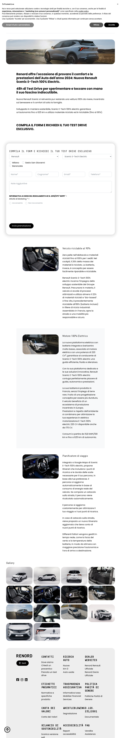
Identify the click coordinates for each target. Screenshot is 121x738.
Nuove (66, 665)
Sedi (22, 663)
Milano (15, 162)
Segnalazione (70, 713)
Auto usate (68, 672)
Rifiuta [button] (96, 25)
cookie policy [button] (83, 11)
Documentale (92, 716)
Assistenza (90, 734)
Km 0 (65, 668)
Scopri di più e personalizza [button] (18, 25)
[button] (38, 196)
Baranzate (17, 166)
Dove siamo (47, 662)
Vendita (89, 730)
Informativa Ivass (72, 692)
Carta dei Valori (49, 716)
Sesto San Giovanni (35, 162)
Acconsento (17, 203)
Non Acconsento (35, 203)
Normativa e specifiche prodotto (47, 696)
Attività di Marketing (19, 199)
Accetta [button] (111, 25)
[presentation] (28, 212)
